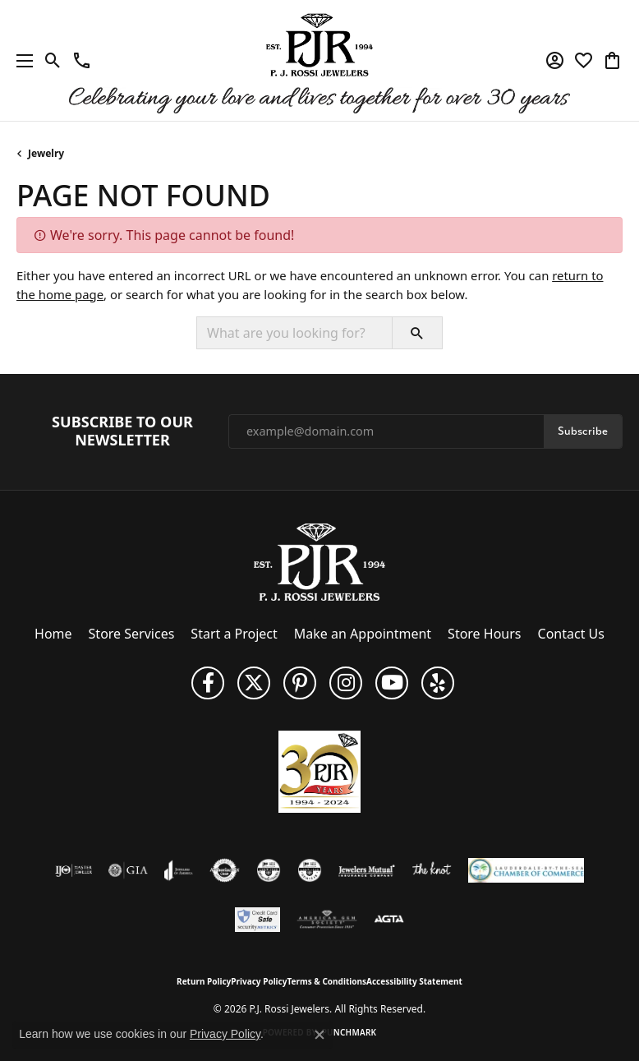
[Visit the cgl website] (309, 870)
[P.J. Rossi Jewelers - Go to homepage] (319, 560)
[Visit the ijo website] (73, 870)
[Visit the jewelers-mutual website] (366, 870)
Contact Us (571, 634)
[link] (81, 60)
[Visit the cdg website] (268, 870)
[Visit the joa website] (178, 870)
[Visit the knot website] (431, 870)
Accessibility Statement (414, 981)
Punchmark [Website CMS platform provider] (349, 1032)
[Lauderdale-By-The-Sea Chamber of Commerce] (526, 870)
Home (53, 634)
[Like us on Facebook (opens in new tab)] (207, 683)
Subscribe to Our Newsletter (122, 431)
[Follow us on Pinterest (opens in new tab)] (299, 683)
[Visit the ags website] (327, 919)
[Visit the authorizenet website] (224, 870)
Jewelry (46, 153)
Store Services (132, 634)
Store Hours (484, 634)
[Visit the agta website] (388, 919)
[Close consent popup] (319, 1035)
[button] (53, 60)
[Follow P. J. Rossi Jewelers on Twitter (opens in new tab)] (253, 683)
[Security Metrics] (257, 919)
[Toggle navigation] (20, 60)
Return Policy (204, 981)
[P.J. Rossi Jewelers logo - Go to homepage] (319, 60)
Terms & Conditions (326, 981)
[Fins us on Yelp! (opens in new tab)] (437, 683)
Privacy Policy (259, 981)
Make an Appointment (362, 634)
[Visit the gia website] (128, 870)
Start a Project (234, 634)
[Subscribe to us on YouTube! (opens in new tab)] (391, 683)
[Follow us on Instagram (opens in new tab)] (345, 683)
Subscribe (583, 431)
